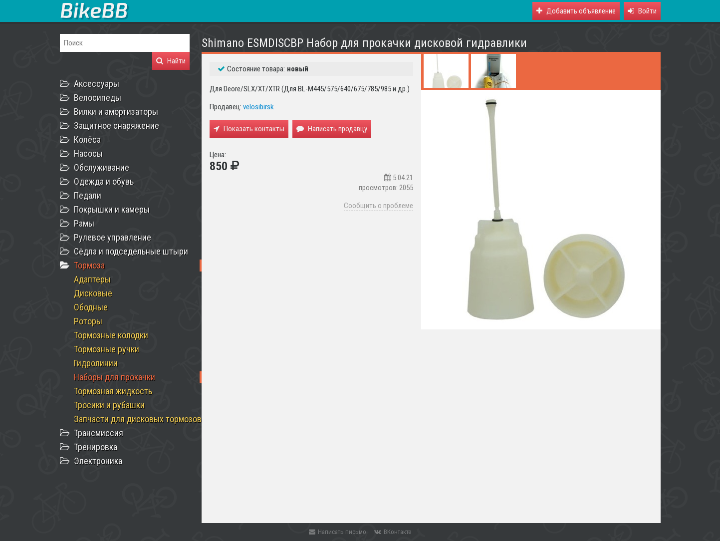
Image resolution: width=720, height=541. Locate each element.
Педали (87, 195)
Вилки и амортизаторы (116, 111)
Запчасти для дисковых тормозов (138, 419)
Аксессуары (96, 83)
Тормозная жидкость (113, 391)
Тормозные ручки (106, 349)
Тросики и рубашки (109, 405)
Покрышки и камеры (112, 209)
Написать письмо (337, 532)
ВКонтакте (392, 532)
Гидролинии (96, 363)
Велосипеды (97, 97)
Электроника (98, 461)
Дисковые (93, 293)
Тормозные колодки (111, 335)
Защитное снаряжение (116, 125)
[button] (642, 11)
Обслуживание (101, 167)
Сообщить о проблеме (378, 205)
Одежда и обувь (104, 181)
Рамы (84, 223)
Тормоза (89, 265)
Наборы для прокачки (114, 377)
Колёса (87, 139)
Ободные (91, 307)
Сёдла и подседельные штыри (131, 251)
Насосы (88, 153)
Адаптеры (92, 279)
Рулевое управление (112, 237)
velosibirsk (258, 106)
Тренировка (95, 447)
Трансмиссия (98, 433)
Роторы (88, 321)
